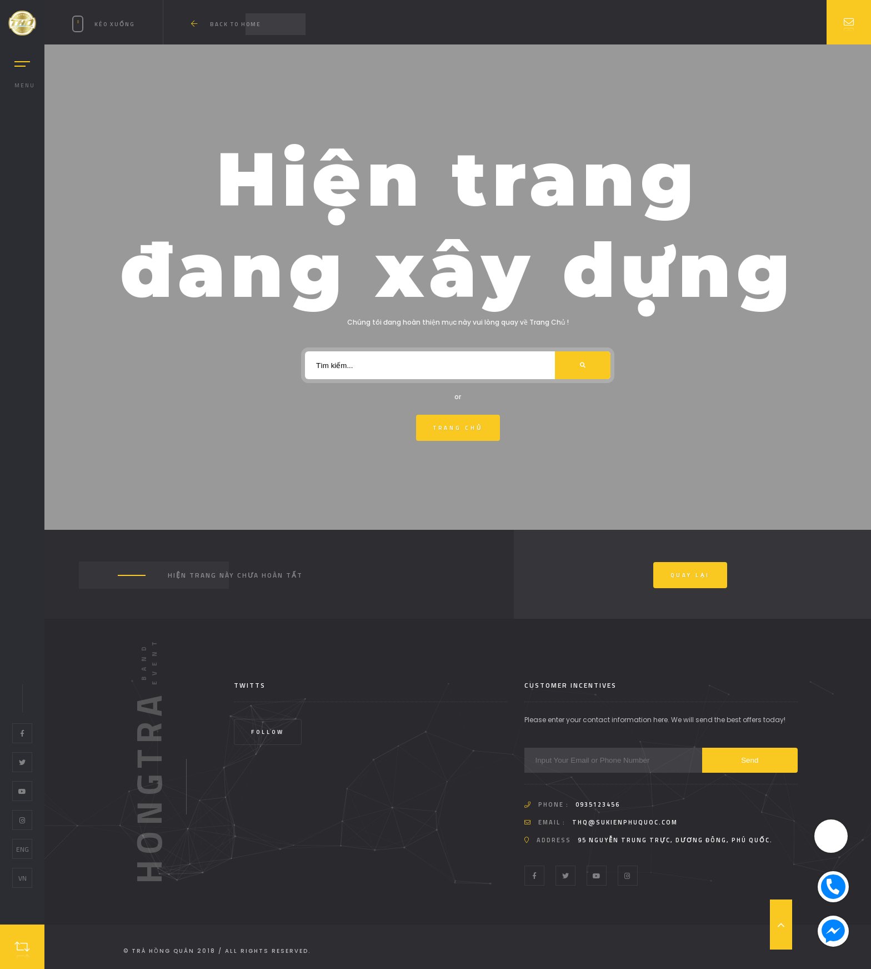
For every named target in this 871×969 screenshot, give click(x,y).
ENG (22, 849)
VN (22, 878)
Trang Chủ (458, 428)
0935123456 (597, 804)
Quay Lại (690, 575)
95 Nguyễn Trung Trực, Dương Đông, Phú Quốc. (675, 840)
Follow (267, 732)
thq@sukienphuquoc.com (625, 822)
